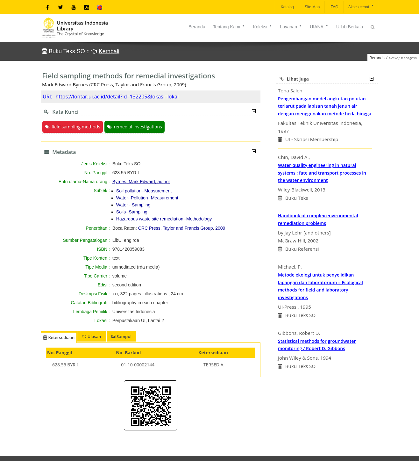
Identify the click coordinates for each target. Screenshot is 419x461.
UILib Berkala (349, 26)
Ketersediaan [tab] (59, 337)
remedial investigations (134, 127)
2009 (220, 228)
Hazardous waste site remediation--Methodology (164, 218)
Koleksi (262, 26)
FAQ (334, 7)
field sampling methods (72, 127)
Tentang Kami (229, 26)
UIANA (319, 26)
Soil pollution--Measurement (144, 190)
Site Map (312, 7)
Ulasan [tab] (91, 336)
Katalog (287, 7)
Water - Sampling (133, 204)
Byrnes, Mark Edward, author (141, 181)
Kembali (109, 51)
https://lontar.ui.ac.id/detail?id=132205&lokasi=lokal (117, 96)
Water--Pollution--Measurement (147, 197)
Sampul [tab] (121, 336)
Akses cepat (361, 6)
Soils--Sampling (131, 211)
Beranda (196, 26)
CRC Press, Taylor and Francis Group (175, 228)
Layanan (291, 26)
